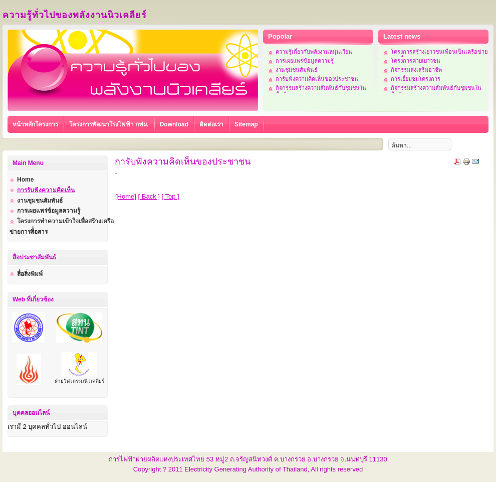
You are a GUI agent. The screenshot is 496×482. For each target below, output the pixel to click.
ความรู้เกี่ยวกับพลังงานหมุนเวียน (314, 52)
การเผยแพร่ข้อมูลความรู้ (305, 61)
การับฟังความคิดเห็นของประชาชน (317, 79)
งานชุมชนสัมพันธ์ (297, 70)
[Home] (125, 196)
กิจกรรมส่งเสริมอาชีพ (416, 70)
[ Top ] (170, 196)
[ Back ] (149, 196)
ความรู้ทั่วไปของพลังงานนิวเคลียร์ (75, 15)
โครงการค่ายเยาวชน (415, 61)
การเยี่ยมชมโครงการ (415, 79)
